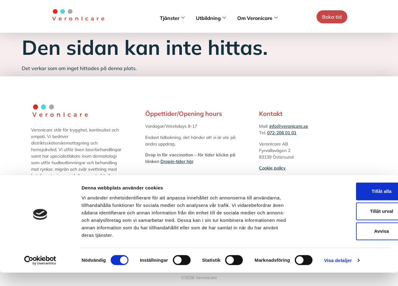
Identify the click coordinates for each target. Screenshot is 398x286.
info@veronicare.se (288, 126)
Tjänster (172, 18)
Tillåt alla (346, 204)
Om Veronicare (257, 18)
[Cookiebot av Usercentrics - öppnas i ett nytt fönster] (40, 274)
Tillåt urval (346, 224)
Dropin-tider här (176, 161)
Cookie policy (272, 168)
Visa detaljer (338, 273)
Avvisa (346, 244)
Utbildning (211, 18)
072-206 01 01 (281, 133)
